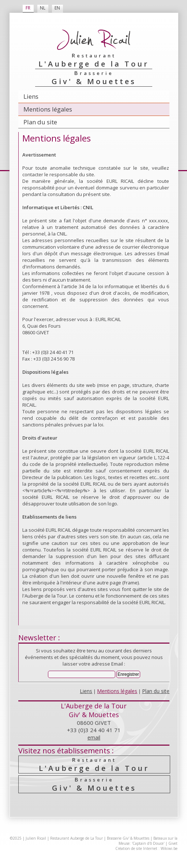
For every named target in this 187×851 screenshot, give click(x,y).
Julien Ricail (36, 838)
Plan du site (40, 122)
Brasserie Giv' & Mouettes (128, 838)
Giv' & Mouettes (94, 784)
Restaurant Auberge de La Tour (76, 838)
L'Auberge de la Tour (94, 764)
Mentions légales (47, 109)
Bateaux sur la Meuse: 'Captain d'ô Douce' (148, 841)
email (93, 737)
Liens (30, 96)
